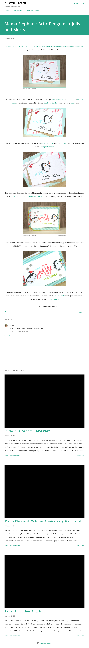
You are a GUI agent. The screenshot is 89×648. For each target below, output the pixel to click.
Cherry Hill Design (15, 3)
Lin (11, 325)
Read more (80, 456)
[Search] (76, 3)
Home (6, 10)
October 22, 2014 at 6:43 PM (19, 331)
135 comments (15, 456)
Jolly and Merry (35, 196)
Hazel (65, 143)
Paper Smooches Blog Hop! (25, 611)
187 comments (15, 636)
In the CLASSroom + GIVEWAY (27, 431)
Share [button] (80, 312)
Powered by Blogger (44, 643)
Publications (17, 10)
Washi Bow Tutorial (32, 10)
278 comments (15, 546)
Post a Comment (10, 336)
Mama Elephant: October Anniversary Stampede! (43, 521)
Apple (73, 103)
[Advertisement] (44, 354)
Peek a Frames (57, 99)
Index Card (59, 296)
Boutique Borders (51, 103)
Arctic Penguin (19, 196)
